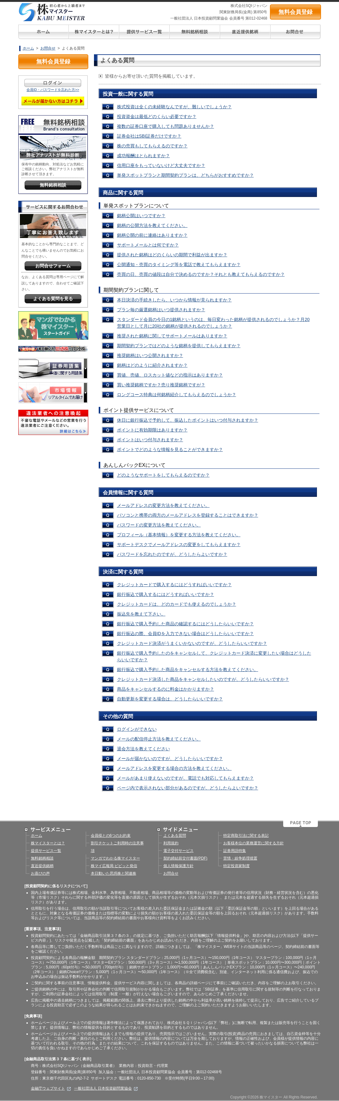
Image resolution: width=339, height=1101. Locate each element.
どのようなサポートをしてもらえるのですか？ (163, 475)
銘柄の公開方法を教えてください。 (152, 225)
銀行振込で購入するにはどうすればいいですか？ (165, 594)
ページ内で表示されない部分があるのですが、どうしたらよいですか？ (187, 787)
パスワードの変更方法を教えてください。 (159, 524)
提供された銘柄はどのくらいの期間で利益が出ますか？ (172, 254)
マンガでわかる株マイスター (115, 858)
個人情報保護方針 (178, 866)
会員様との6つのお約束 (111, 835)
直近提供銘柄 (42, 866)
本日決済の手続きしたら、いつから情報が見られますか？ (174, 299)
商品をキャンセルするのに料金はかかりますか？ (165, 689)
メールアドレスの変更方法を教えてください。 (163, 505)
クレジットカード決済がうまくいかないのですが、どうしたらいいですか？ (192, 643)
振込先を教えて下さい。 (141, 613)
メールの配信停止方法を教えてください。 (159, 738)
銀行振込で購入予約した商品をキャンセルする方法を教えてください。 (187, 669)
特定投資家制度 (236, 866)
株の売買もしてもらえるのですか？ (152, 145)
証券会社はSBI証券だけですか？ (149, 136)
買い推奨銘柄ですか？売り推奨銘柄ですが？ (161, 384)
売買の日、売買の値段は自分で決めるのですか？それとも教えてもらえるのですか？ (201, 274)
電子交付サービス (178, 850)
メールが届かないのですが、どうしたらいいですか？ (170, 758)
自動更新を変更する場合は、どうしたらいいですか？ (170, 698)
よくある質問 (174, 835)
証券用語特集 (234, 850)
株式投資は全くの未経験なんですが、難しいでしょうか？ (174, 106)
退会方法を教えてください (143, 748)
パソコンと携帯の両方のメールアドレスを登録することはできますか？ (187, 515)
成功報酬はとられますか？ (143, 155)
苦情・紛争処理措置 (240, 858)
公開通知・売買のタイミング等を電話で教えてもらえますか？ (179, 264)
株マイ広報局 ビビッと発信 (114, 866)
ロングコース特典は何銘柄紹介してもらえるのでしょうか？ (176, 394)
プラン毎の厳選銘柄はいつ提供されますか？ (161, 309)
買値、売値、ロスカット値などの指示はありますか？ (170, 375)
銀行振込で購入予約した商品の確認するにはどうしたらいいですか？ (185, 623)
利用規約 (170, 843)
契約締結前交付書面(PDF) (185, 858)
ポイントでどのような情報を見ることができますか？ (170, 449)
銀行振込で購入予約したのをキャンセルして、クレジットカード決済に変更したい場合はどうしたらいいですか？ (214, 656)
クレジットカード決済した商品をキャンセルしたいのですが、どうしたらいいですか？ (203, 679)
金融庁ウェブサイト (51, 1088)
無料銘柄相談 (42, 858)
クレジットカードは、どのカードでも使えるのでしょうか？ (176, 604)
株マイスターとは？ (48, 843)
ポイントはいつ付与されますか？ (150, 439)
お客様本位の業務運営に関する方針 (253, 843)
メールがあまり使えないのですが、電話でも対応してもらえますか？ (185, 778)
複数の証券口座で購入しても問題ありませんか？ (165, 126)
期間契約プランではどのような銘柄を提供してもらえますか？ (179, 345)
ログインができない (137, 729)
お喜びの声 (40, 873)
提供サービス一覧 (46, 850)
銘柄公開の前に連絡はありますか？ (152, 235)
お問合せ (48, 48)
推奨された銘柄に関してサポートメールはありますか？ (172, 335)
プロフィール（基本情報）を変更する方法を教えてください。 (179, 534)
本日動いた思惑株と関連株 (113, 873)
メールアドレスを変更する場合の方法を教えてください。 (174, 768)
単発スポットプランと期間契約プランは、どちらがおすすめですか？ (185, 175)
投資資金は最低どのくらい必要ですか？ (156, 116)
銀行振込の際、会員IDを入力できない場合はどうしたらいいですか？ (185, 633)
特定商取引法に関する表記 (246, 835)
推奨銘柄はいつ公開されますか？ (150, 355)
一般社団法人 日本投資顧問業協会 (106, 1088)
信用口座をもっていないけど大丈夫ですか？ (161, 165)
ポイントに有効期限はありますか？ (152, 429)
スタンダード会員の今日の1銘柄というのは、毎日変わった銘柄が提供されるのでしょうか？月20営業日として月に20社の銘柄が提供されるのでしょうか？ (213, 323)
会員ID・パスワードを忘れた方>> (52, 90)
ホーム (28, 48)
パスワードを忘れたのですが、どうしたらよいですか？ (172, 554)
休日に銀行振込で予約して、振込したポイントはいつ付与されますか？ (187, 420)
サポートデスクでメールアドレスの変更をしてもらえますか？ (179, 544)
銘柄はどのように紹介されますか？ (152, 365)
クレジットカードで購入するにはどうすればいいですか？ (174, 584)
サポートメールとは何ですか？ (148, 244)
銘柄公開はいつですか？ (141, 215)
